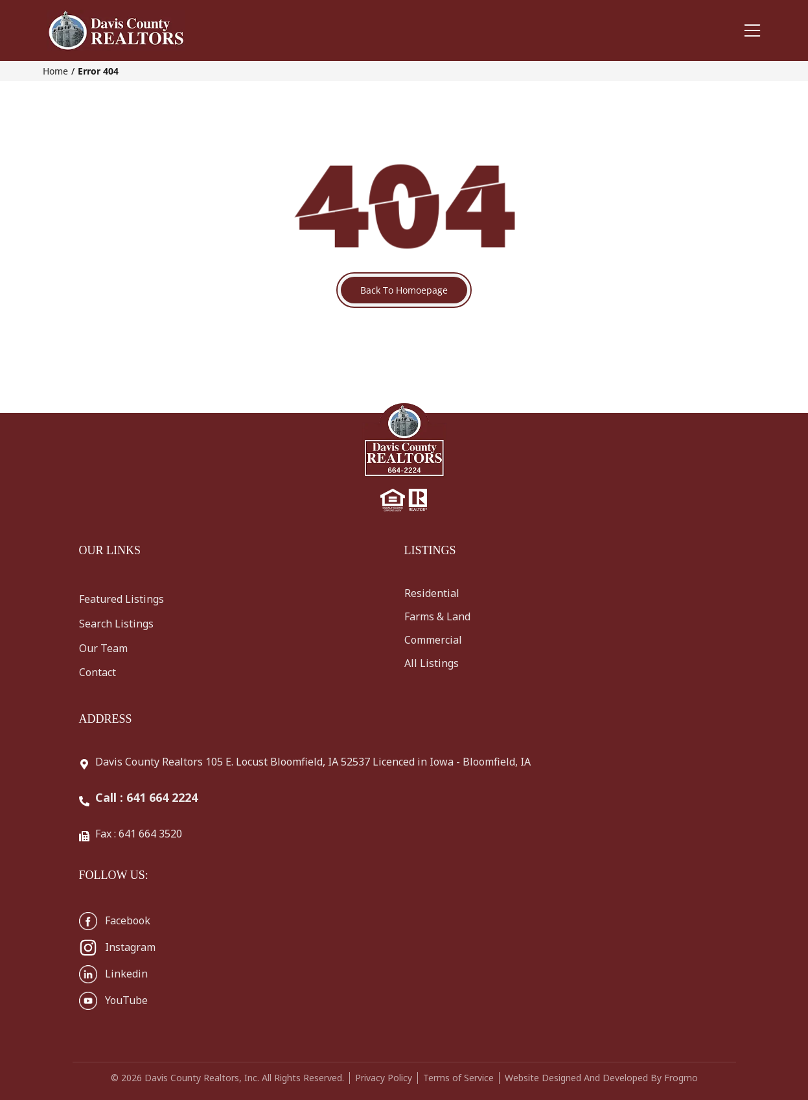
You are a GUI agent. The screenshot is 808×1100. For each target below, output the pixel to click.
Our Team (103, 648)
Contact (97, 672)
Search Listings (116, 623)
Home (55, 71)
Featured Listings (121, 599)
